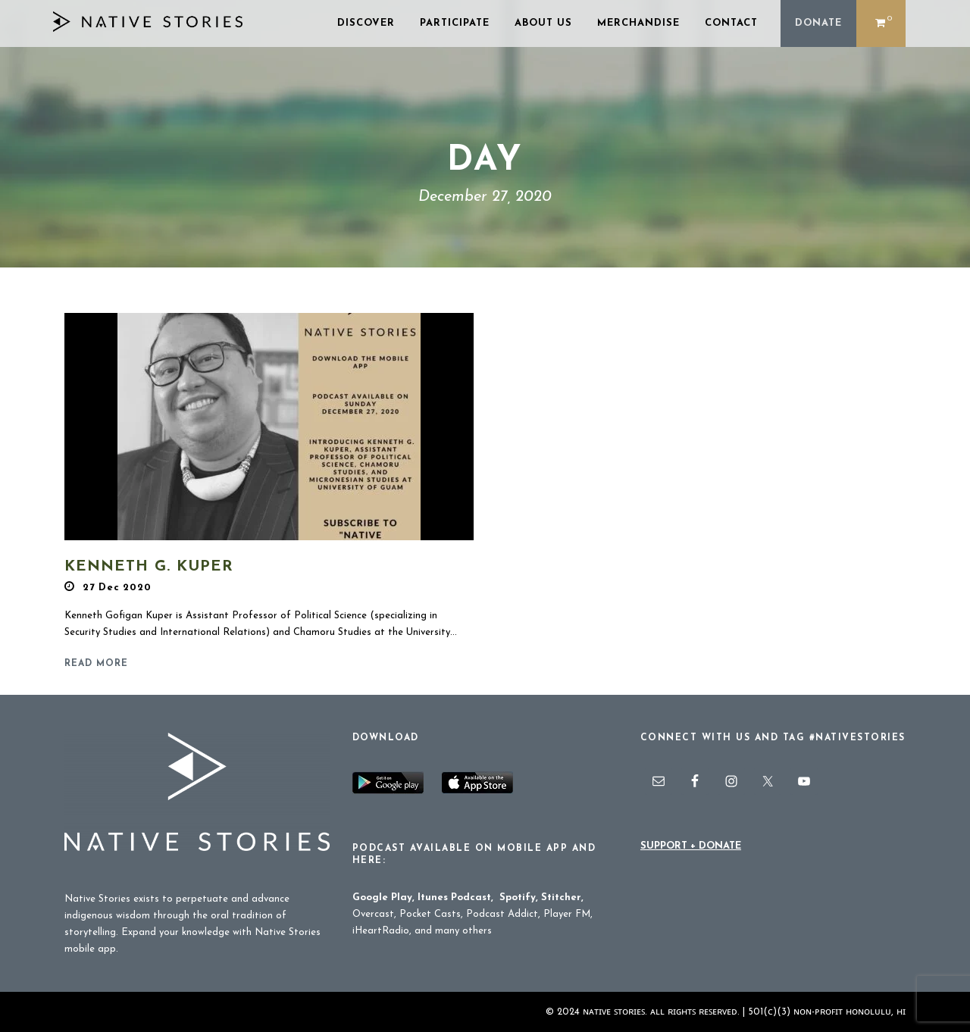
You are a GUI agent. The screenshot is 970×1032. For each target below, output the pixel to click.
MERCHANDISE (638, 23)
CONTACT (731, 23)
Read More (96, 663)
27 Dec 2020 (117, 588)
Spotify (517, 897)
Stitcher (561, 897)
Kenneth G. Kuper (148, 566)
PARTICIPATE (455, 23)
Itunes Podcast (454, 897)
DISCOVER (366, 23)
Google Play (382, 897)
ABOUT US (543, 23)
